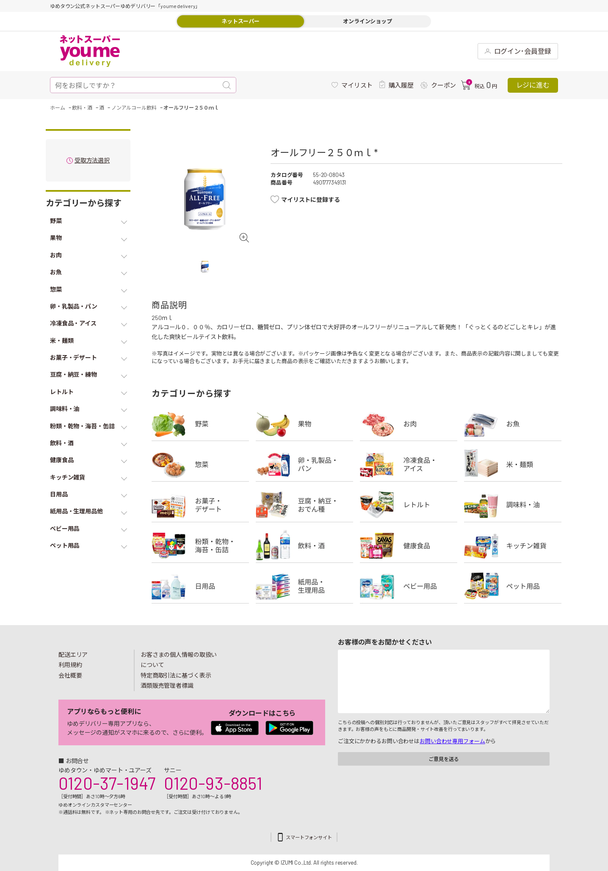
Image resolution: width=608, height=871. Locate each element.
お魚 (512, 424)
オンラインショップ (367, 21)
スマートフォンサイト (309, 837)
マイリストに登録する (310, 199)
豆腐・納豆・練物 (304, 505)
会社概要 (70, 675)
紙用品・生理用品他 (304, 586)
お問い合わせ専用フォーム (452, 741)
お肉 (408, 424)
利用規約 (70, 664)
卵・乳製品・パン (304, 464)
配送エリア (73, 654)
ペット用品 (512, 586)
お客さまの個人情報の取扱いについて (179, 660)
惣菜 (200, 464)
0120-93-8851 (213, 783)
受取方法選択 (92, 160)
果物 (304, 424)
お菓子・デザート (200, 505)
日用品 (200, 586)
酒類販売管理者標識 (167, 685)
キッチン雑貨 (512, 545)
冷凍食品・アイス (408, 464)
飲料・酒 (304, 545)
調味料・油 (512, 505)
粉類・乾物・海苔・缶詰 (200, 545)
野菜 (200, 424)
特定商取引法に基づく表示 (176, 675)
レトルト (408, 505)
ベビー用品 (408, 586)
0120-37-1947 (106, 783)
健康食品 (408, 545)
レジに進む (533, 85)
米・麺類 (512, 464)
